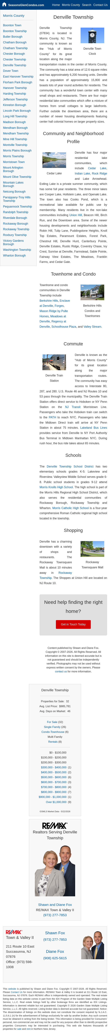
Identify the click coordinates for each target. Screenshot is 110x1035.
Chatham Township (15, 48)
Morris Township (13, 156)
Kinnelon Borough (14, 105)
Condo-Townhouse (52, 731)
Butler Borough (12, 36)
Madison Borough (14, 122)
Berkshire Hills (49, 300)
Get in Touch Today (73, 624)
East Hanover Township (18, 76)
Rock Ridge (99, 173)
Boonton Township (15, 31)
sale (19, 1029)
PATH (52, 417)
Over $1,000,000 (56, 802)
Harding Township (14, 93)
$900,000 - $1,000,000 (52, 797)
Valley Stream (92, 326)
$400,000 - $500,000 (53, 772)
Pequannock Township (17, 206)
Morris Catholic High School (70, 508)
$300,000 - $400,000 (53, 767)
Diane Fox (55, 951)
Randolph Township (15, 212)
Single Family (52, 727)
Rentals (53, 741)
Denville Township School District (70, 466)
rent (29, 1029)
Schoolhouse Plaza (63, 326)
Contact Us (100, 5)
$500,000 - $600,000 (53, 777)
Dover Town (10, 70)
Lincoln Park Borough (17, 110)
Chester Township (14, 59)
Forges (59, 305)
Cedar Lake (97, 168)
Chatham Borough (15, 42)
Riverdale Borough (15, 218)
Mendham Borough (15, 127)
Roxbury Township (15, 235)
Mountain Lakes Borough (13, 184)
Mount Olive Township (17, 176)
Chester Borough (14, 53)
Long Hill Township (15, 116)
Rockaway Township (16, 229)
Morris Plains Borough (17, 150)
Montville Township (15, 145)
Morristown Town (14, 162)
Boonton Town (12, 25)
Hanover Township (15, 88)
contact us (61, 671)
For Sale (52, 722)
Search (86, 5)
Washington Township (17, 249)
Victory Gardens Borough (13, 242)
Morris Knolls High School (56, 487)
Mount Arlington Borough (13, 169)
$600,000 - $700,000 (53, 782)
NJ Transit (72, 407)
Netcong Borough (14, 191)
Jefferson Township (15, 99)
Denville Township (14, 65)
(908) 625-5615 (55, 958)
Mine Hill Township (15, 139)
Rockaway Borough (15, 223)
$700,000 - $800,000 (53, 787)
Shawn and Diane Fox (55, 905)
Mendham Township (16, 133)
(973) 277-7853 (55, 915)
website (12, 989)
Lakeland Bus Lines (93, 427)
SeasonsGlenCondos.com (26, 5)
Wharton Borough (14, 255)
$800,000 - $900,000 (53, 792)
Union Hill (75, 215)
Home (56, 5)
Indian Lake (82, 173)
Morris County (71, 5)
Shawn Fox (55, 933)
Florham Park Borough (17, 82)
